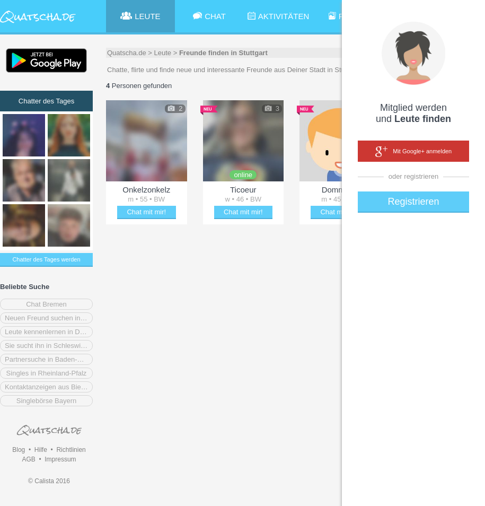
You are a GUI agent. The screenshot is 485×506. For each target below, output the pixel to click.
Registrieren (413, 201)
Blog (18, 449)
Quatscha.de (126, 53)
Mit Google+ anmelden (413, 151)
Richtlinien (70, 449)
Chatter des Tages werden (46, 259)
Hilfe (40, 449)
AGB (28, 459)
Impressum (60, 459)
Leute (163, 53)
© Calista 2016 (49, 481)
